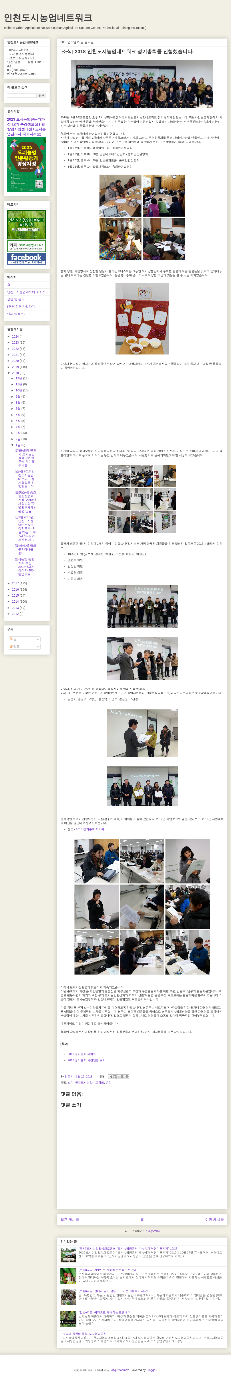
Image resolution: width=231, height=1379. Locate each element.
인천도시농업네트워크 (48, 17)
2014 (16, 601)
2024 (16, 336)
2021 (16, 354)
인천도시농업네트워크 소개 (26, 292)
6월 (18, 415)
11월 (19, 384)
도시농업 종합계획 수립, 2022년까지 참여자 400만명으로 (24, 566)
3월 (18, 433)
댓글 (15, 646)
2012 (16, 614)
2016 (16, 589)
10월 (19, 390)
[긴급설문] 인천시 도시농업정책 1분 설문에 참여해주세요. (25, 458)
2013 (16, 608)
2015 (16, 595)
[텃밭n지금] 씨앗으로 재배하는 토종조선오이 (107, 1270)
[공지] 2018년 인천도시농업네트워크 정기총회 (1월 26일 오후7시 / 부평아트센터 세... (25, 528)
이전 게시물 (214, 1219)
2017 (16, 583)
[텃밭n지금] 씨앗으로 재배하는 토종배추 (104, 1312)
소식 (71, 1082)
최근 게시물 (69, 1219)
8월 (18, 402)
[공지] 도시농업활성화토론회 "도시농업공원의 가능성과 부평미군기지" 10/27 (128, 1248)
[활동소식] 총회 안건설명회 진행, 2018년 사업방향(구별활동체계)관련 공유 (25, 502)
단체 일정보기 (17, 314)
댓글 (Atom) (152, 1231)
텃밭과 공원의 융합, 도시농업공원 (84, 1333)
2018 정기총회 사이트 (82, 1054)
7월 (18, 408)
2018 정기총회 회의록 (90, 829)
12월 (19, 378)
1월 (18, 445)
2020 (16, 360)
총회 (109, 1082)
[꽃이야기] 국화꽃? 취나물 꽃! (25, 549)
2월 (18, 439)
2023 (16, 342)
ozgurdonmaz (120, 1370)
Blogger (151, 1370)
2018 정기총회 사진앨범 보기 (87, 1060)
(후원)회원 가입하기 (21, 306)
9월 (18, 396)
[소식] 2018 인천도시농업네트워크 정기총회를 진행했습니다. (25, 479)
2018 (16, 373)
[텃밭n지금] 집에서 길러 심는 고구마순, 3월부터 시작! (113, 1291)
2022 (16, 348)
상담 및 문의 (15, 299)
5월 (18, 421)
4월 (18, 427)
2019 (16, 367)
